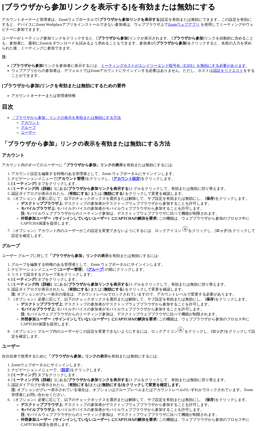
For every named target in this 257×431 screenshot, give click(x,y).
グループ (28, 128)
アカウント (30, 123)
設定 (65, 370)
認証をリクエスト (228, 71)
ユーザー (28, 133)
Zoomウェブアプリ (184, 24)
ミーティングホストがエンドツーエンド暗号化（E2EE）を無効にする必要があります (173, 66)
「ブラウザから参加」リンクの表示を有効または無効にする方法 (66, 118)
